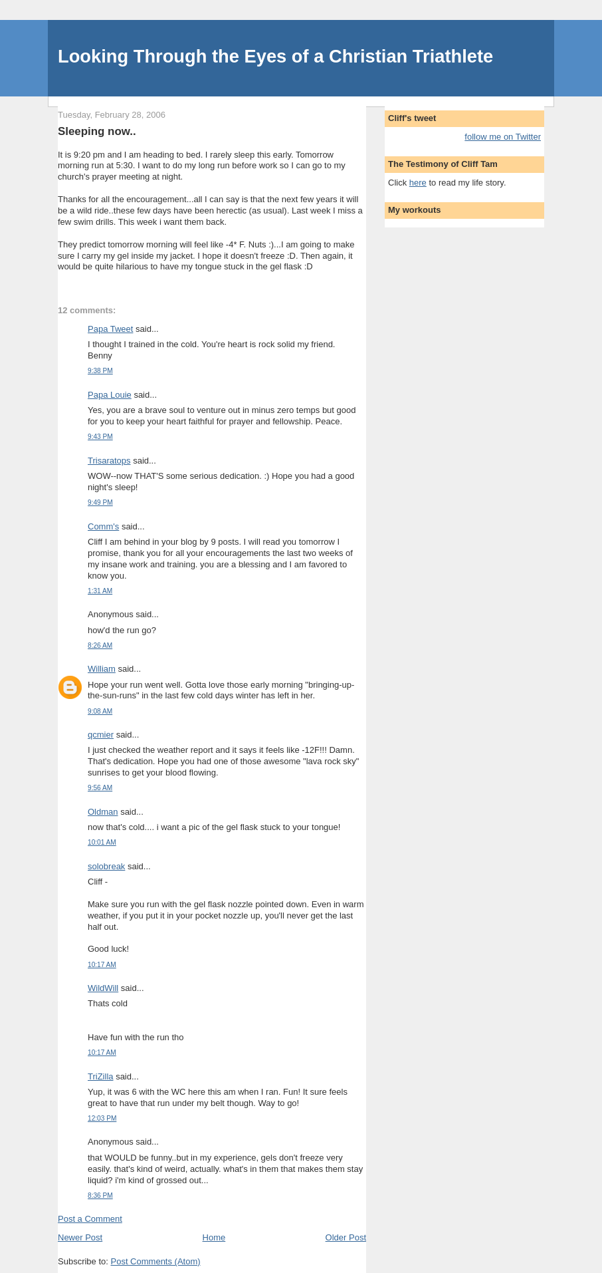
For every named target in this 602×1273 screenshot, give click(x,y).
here (418, 183)
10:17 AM (102, 964)
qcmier (101, 735)
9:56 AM (100, 787)
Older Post (346, 1237)
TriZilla (101, 1076)
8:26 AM (100, 645)
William (102, 669)
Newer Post (80, 1237)
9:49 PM (100, 502)
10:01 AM (102, 842)
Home (214, 1237)
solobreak (106, 866)
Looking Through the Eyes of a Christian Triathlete (275, 56)
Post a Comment (90, 1219)
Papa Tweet (110, 329)
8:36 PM (100, 1195)
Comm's (103, 526)
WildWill (103, 988)
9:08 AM (100, 711)
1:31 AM (100, 591)
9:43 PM (100, 436)
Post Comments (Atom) (156, 1261)
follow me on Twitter (502, 137)
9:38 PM (100, 370)
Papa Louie (110, 395)
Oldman (103, 812)
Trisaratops (109, 461)
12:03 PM (102, 1118)
